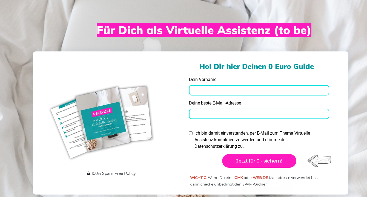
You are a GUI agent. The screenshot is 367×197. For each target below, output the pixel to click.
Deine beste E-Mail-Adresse (215, 103)
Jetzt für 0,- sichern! (259, 161)
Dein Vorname (202, 79)
